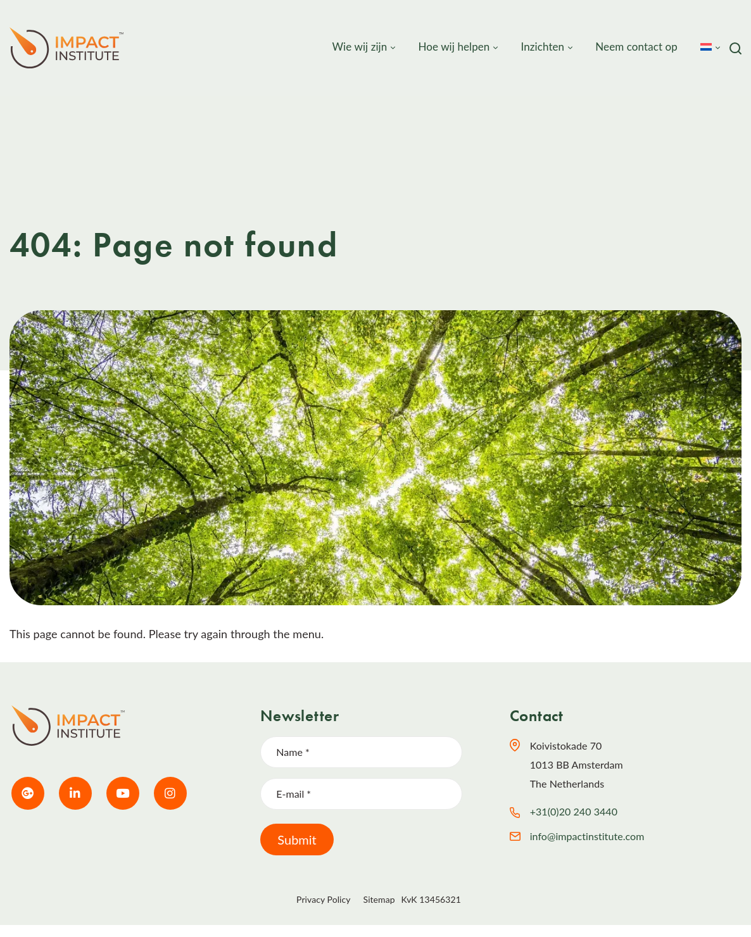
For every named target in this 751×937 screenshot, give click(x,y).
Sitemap (379, 899)
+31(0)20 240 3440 (573, 811)
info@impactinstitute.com (587, 836)
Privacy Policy (323, 899)
